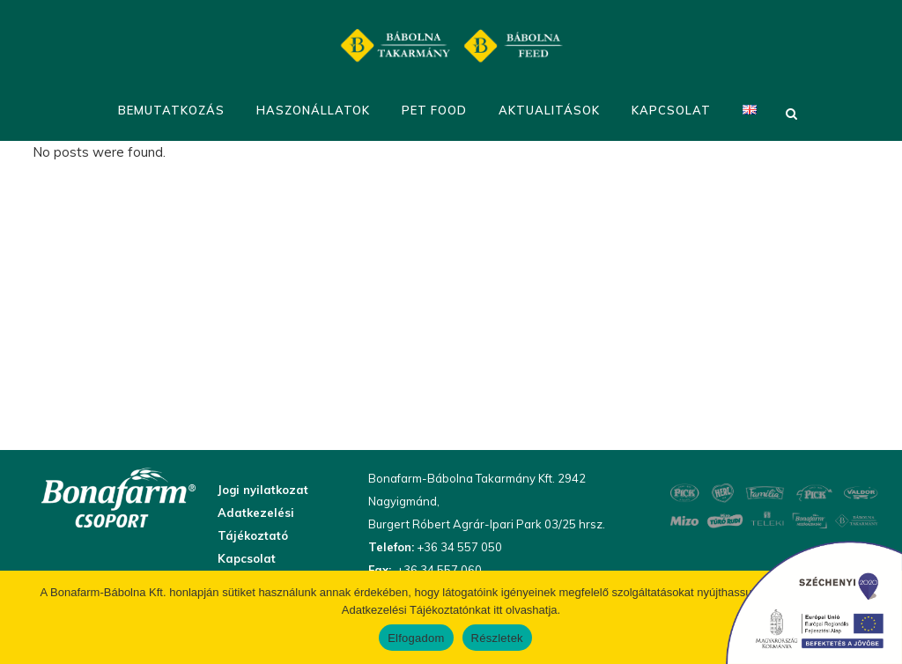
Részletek (497, 638)
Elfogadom (416, 638)
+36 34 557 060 (438, 570)
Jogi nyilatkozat (263, 490)
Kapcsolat (247, 558)
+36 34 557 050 (458, 547)
